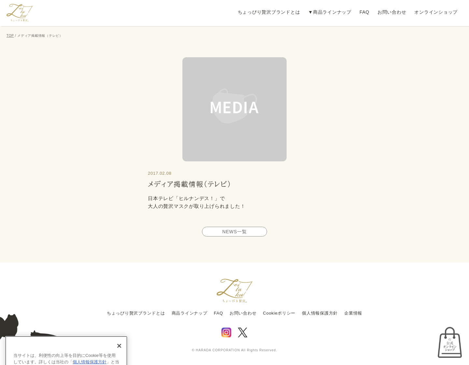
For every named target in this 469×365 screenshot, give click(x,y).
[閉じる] (119, 353)
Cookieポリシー (279, 313)
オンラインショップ (436, 12)
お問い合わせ (391, 12)
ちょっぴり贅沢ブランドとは (269, 12)
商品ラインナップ (332, 12)
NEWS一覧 (234, 231)
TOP (10, 35)
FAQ (364, 12)
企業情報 (353, 313)
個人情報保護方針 (320, 313)
